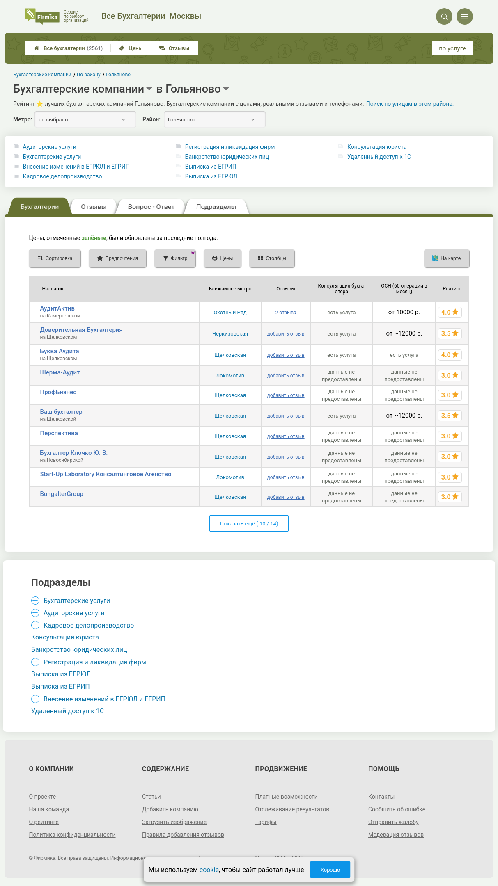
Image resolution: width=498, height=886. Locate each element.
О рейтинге (44, 822)
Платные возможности (286, 796)
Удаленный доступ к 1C (379, 157)
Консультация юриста (376, 147)
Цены (131, 48)
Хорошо (330, 870)
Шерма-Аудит (60, 372)
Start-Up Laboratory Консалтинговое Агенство (105, 474)
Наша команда (49, 809)
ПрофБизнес (58, 392)
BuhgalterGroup (61, 494)
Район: (151, 119)
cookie (209, 870)
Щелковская (230, 355)
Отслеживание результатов (292, 809)
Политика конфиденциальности (72, 834)
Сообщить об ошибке (396, 809)
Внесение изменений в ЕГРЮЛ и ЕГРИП (76, 166)
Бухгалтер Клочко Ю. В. (74, 453)
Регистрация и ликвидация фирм (230, 147)
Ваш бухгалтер (61, 412)
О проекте (42, 796)
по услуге (452, 48)
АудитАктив (57, 308)
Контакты (381, 796)
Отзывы (174, 48)
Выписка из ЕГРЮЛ (211, 176)
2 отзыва (285, 312)
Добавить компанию (170, 809)
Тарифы (266, 822)
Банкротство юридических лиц (227, 157)
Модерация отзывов (396, 834)
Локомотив (230, 375)
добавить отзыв (286, 334)
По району (89, 75)
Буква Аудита (59, 351)
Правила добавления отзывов (183, 834)
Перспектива (59, 433)
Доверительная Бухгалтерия (81, 329)
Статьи (151, 796)
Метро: (22, 119)
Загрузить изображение (174, 822)
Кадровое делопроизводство (62, 176)
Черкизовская (230, 334)
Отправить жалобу (393, 822)
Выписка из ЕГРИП (210, 166)
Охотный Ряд (229, 312)
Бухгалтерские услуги (52, 157)
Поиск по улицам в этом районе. (410, 103)
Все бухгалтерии (68, 48)
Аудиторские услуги (49, 147)
